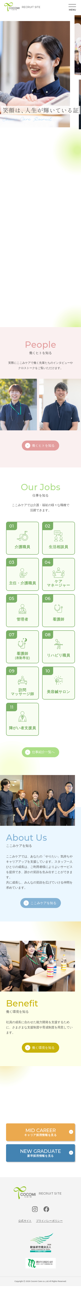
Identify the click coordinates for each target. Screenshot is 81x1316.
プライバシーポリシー (49, 1220)
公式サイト (25, 1220)
